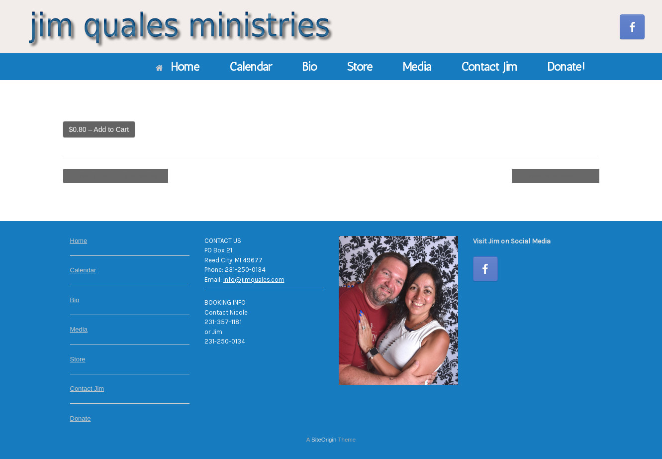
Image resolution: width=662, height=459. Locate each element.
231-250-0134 (245, 269)
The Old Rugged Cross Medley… (116, 176)
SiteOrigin (324, 440)
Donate (80, 418)
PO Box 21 (218, 250)
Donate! (566, 66)
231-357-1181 (223, 322)
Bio (309, 66)
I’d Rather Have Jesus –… (555, 176)
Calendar (250, 66)
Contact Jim (489, 66)
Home (177, 66)
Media (416, 66)
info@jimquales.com (253, 279)
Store (360, 66)
